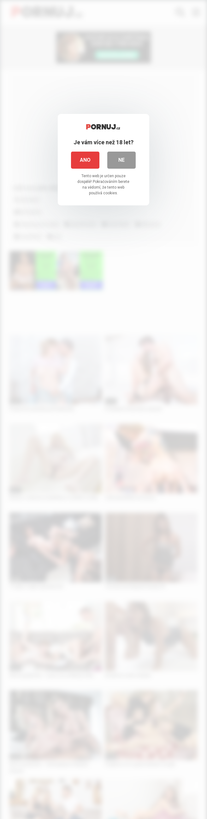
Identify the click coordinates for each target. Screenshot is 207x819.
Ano (85, 160)
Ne (122, 160)
